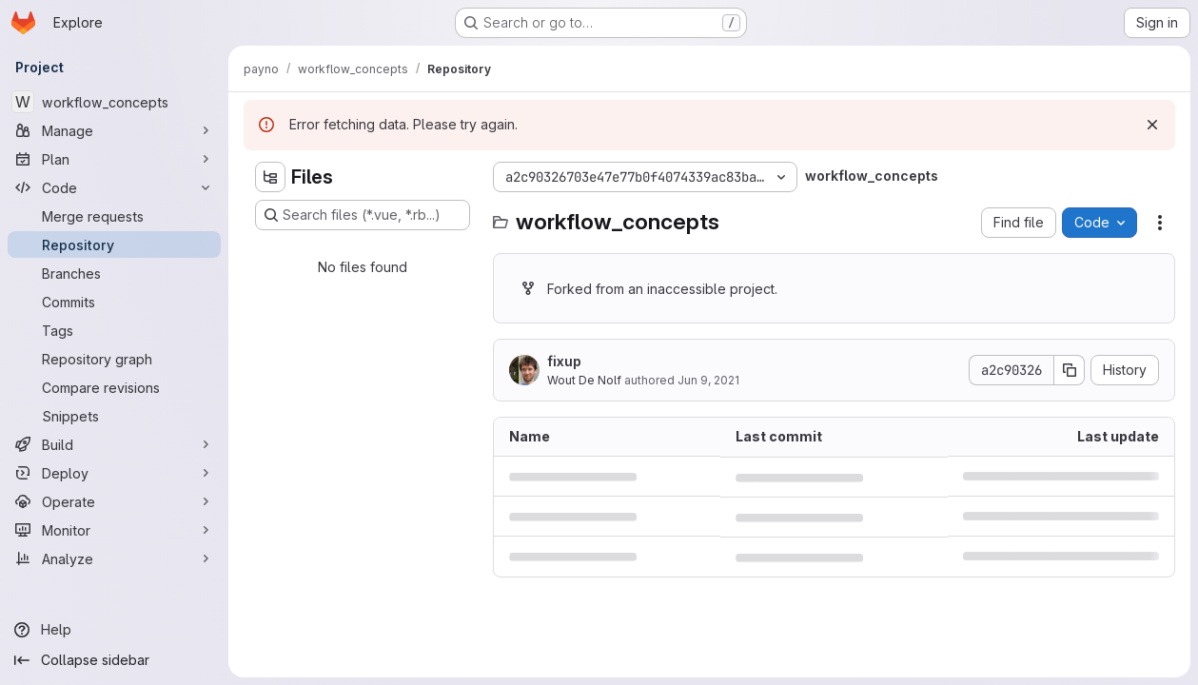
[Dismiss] (1152, 124)
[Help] (114, 629)
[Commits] (114, 301)
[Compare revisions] (114, 387)
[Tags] (114, 330)
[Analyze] (114, 558)
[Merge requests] (114, 216)
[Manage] (114, 130)
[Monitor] (114, 530)
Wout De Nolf (584, 380)
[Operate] (114, 501)
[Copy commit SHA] (1069, 370)
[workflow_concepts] (114, 101)
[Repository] (114, 244)
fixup (564, 361)
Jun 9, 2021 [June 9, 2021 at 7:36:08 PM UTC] (708, 380)
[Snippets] (114, 415)
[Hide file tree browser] (270, 177)
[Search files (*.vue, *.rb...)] (362, 215)
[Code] (114, 187)
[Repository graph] (114, 358)
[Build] (114, 444)
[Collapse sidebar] (114, 660)
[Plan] (114, 159)
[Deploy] (114, 473)
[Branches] (114, 273)
